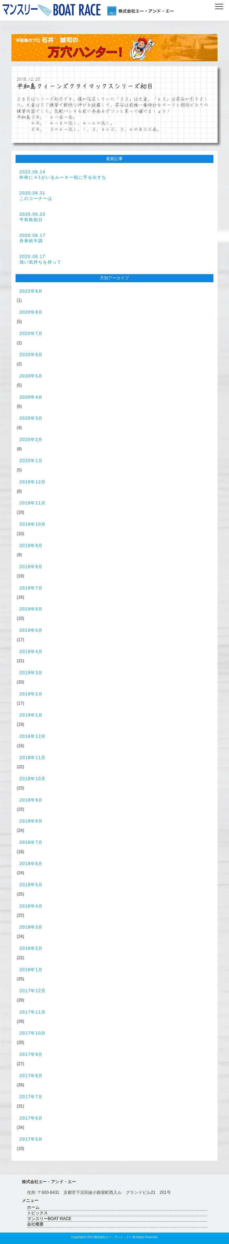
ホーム (33, 1207)
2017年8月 (31, 1076)
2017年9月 (31, 1054)
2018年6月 (31, 863)
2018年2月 (31, 948)
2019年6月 (31, 609)
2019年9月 (31, 545)
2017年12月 (32, 991)
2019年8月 (31, 566)
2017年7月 (31, 1097)
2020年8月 (31, 312)
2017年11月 (32, 1012)
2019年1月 (31, 715)
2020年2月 (31, 439)
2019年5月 (31, 630)
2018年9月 (31, 800)
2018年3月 (31, 927)
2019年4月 (31, 651)
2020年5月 (31, 376)
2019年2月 (31, 694)
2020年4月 (31, 397)
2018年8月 (31, 821)
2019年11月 (32, 503)
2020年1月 (31, 460)
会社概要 (35, 1224)
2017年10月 (32, 1033)
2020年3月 (31, 418)
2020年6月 (31, 354)
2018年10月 (32, 778)
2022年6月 (31, 291)
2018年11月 (32, 757)
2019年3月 (31, 672)
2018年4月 (31, 906)
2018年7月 (31, 842)
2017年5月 (31, 1139)
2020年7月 (31, 333)
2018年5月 (31, 885)
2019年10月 (32, 524)
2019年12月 (32, 482)
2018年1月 (31, 969)
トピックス (37, 1213)
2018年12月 (32, 736)
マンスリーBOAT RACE (49, 1218)
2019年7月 (31, 588)
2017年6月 (31, 1118)
